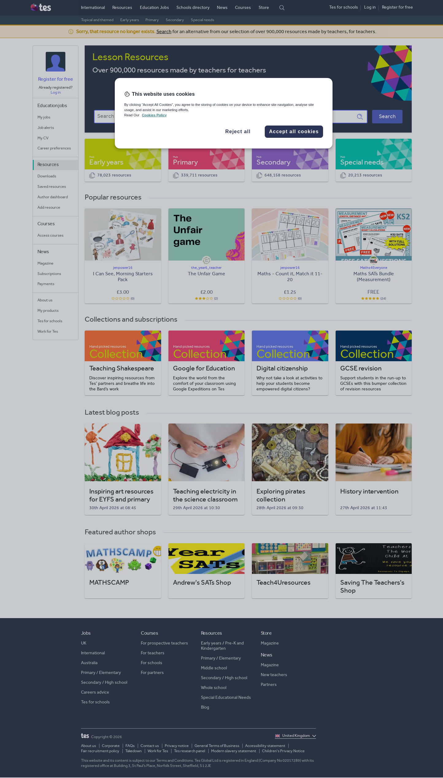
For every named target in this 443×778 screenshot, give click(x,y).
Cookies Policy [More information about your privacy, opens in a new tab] (154, 115)
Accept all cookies (294, 131)
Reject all (238, 131)
